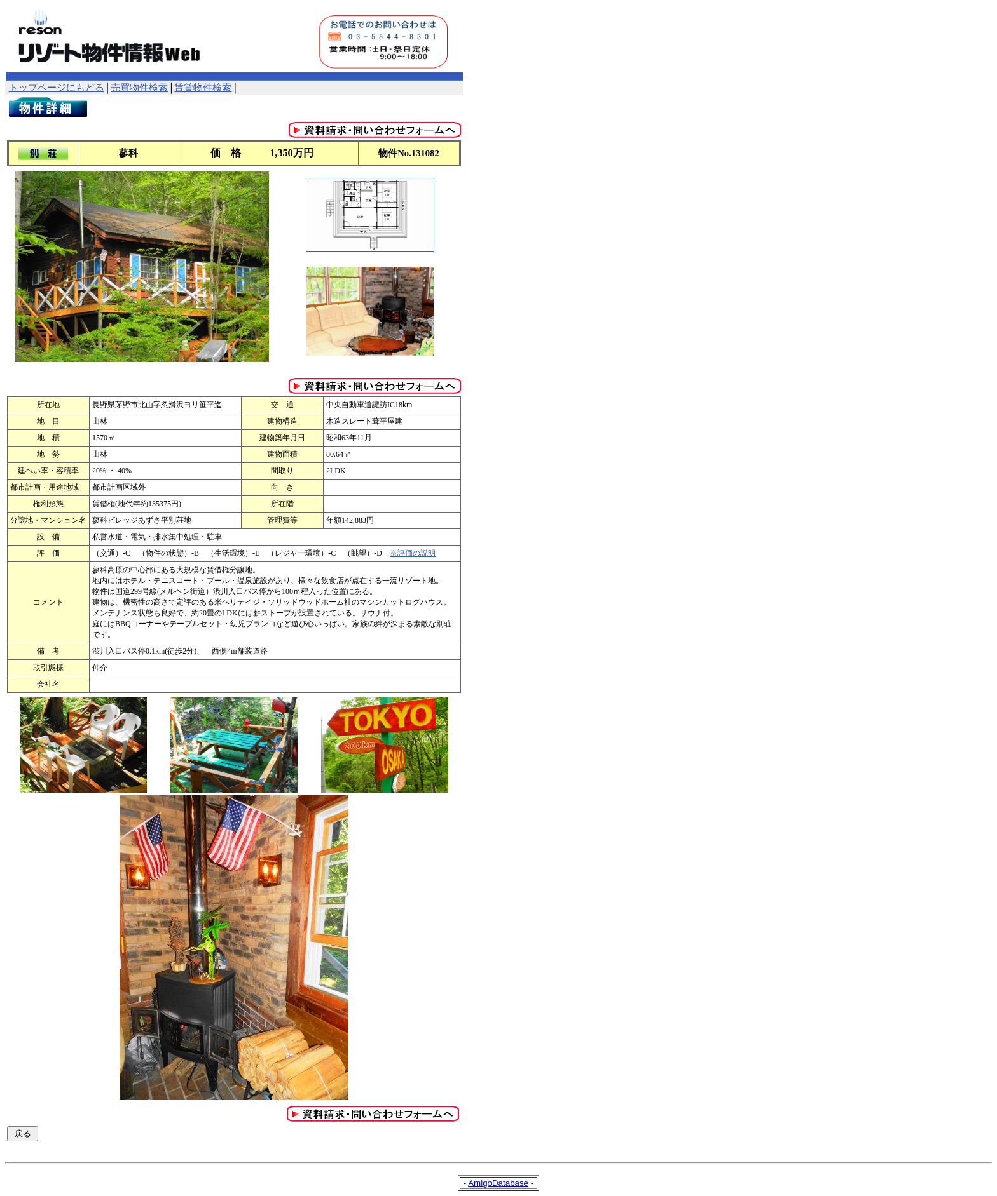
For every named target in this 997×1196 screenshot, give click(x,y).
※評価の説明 (413, 553)
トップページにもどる (56, 88)
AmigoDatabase (498, 1183)
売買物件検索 (139, 88)
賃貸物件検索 (202, 88)
